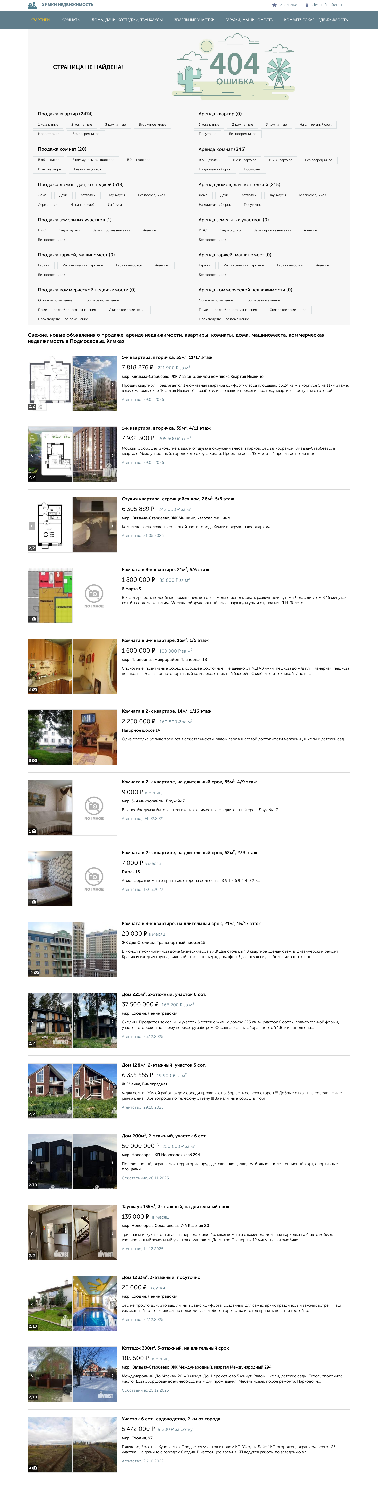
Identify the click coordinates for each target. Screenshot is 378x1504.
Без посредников (139, 135)
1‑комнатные (50, 125)
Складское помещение (136, 332)
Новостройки (97, 135)
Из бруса (47, 220)
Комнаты (71, 20)
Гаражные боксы (140, 284)
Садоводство (75, 247)
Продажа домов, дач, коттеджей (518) (85, 188)
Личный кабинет (324, 5)
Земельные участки (194, 20)
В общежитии (51, 162)
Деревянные (95, 210)
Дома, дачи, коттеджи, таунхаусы (127, 20)
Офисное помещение (58, 321)
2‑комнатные (88, 125)
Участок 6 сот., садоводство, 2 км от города (171, 1443)
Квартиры (40, 20)
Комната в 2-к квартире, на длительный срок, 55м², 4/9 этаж (189, 806)
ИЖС (44, 247)
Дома (44, 199)
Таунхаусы (131, 199)
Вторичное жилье (54, 135)
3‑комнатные (126, 125)
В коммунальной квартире (101, 162)
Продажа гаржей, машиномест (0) (80, 273)
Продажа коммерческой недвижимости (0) (91, 310)
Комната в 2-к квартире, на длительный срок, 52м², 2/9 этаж (189, 876)
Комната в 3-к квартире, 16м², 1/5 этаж (165, 664)
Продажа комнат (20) (65, 151)
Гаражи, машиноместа (249, 20)
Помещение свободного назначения (70, 332)
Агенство (166, 247)
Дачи (69, 199)
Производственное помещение (66, 342)
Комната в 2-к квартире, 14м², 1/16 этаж (166, 735)
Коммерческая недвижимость (316, 20)
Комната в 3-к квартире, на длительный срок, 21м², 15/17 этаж (191, 947)
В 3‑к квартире (52, 172)
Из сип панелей (135, 210)
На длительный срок (217, 135)
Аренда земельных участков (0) (238, 236)
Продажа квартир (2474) (68, 114)
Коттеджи (98, 199)
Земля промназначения (123, 247)
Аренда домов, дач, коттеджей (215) (243, 198)
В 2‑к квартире (151, 162)
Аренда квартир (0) (223, 114)
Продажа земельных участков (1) (79, 236)
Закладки (284, 5)
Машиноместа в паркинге (89, 284)
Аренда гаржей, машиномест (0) (239, 273)
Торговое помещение (111, 321)
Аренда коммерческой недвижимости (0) (250, 310)
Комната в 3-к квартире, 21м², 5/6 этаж (165, 593)
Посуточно (259, 135)
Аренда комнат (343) (225, 151)
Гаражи (45, 284)
